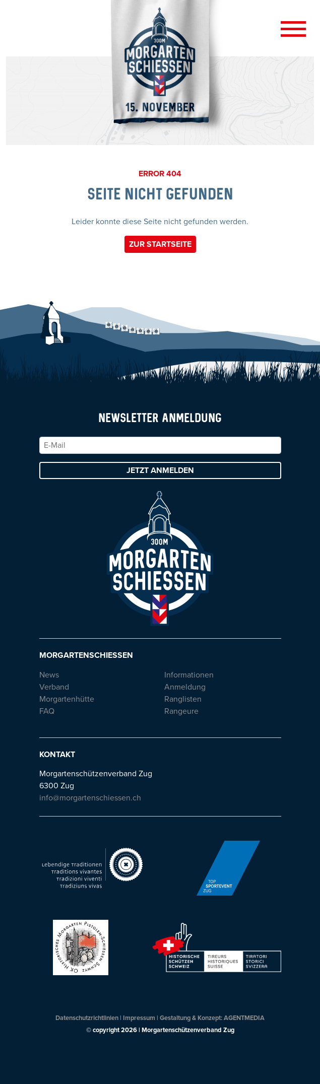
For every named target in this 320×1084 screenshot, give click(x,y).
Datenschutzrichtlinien (86, 1018)
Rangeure (181, 711)
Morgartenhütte (66, 699)
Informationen (189, 675)
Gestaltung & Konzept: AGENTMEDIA (212, 1018)
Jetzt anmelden (160, 470)
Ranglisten (183, 699)
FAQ (46, 711)
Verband (54, 687)
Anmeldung (185, 687)
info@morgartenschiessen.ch (90, 798)
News (49, 675)
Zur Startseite (160, 244)
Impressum (139, 1018)
